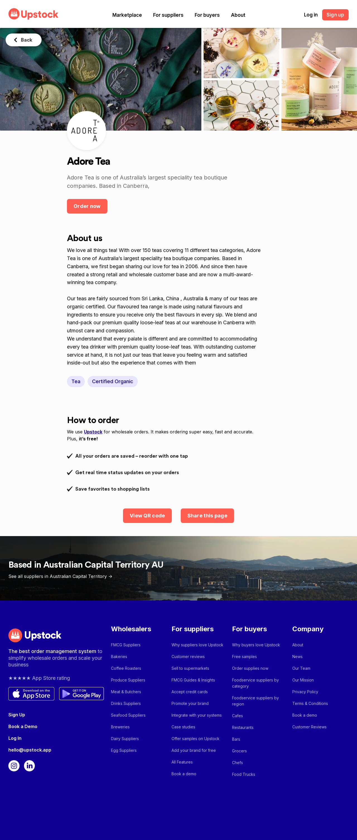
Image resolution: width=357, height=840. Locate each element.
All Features (182, 762)
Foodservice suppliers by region (255, 700)
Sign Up (16, 714)
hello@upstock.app (29, 750)
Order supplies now (250, 668)
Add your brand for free (194, 750)
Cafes (237, 715)
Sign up (335, 15)
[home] (33, 14)
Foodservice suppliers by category (255, 683)
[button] (127, 15)
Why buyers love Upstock (256, 644)
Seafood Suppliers (128, 715)
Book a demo (184, 773)
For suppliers (168, 15)
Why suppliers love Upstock (197, 644)
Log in (311, 15)
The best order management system (53, 651)
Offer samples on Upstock (195, 738)
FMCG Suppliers (126, 644)
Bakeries (119, 656)
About (238, 15)
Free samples (244, 656)
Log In (14, 738)
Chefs (237, 762)
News (297, 656)
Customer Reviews (309, 726)
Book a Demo (22, 726)
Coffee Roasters (126, 668)
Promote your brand (190, 703)
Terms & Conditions (310, 703)
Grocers (239, 750)
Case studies (183, 726)
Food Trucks (243, 774)
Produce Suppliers (128, 680)
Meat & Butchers (126, 691)
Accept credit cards (190, 691)
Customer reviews (188, 656)
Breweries (120, 726)
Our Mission (303, 680)
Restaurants (243, 727)
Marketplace (127, 15)
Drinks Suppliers (126, 703)
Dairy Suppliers (125, 738)
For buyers (207, 15)
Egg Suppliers (124, 750)
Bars (236, 739)
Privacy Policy (305, 691)
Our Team (301, 668)
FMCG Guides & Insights (193, 680)
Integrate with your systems (197, 715)
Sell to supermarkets (190, 668)
